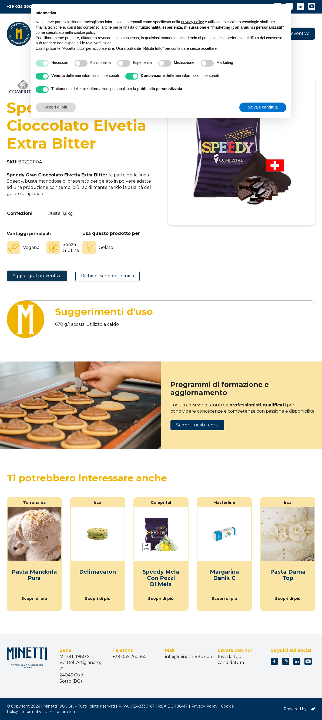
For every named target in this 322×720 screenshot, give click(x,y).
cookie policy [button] (84, 32)
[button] (296, 33)
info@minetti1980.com (189, 656)
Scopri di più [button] (55, 107)
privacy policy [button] (192, 22)
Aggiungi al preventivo (37, 275)
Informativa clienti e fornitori (48, 711)
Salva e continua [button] (263, 107)
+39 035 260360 (23, 6)
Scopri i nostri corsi (197, 425)
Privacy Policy (204, 706)
